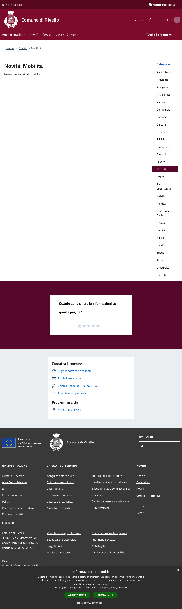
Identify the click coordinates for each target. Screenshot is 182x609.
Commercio (163, 109)
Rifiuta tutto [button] (105, 594)
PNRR (160, 196)
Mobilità (162, 169)
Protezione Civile (163, 213)
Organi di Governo (13, 476)
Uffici (5, 489)
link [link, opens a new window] (125, 587)
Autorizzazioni (100, 508)
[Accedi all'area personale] (162, 5)
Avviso (161, 102)
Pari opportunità (164, 186)
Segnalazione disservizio (61, 539)
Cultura (161, 124)
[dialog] (91, 587)
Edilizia (161, 139)
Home (10, 48)
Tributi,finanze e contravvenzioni (111, 488)
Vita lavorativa (56, 489)
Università (163, 267)
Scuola (161, 223)
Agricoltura (163, 72)
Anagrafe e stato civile (60, 476)
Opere (160, 177)
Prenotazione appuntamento (64, 533)
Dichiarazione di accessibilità (109, 552)
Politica (161, 203)
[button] (91, 603)
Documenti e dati (12, 514)
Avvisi (140, 489)
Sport (160, 245)
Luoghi (140, 506)
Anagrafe (162, 87)
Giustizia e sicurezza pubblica (109, 482)
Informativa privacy (103, 539)
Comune (162, 117)
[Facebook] (144, 19)
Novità (23, 48)
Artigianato (163, 94)
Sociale (161, 238)
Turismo (161, 260)
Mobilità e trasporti (58, 508)
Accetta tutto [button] (77, 595)
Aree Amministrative (14, 482)
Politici (6, 501)
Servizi (161, 230)
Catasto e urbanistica (60, 501)
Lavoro (161, 162)
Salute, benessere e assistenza (110, 501)
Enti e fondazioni (12, 495)
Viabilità (162, 275)
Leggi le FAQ (54, 546)
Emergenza (163, 147)
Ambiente (162, 79)
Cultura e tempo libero (60, 482)
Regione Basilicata (13, 4)
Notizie (140, 476)
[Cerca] (175, 19)
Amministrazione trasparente (109, 533)
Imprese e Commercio (60, 495)
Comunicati (143, 482)
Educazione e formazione (107, 476)
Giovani (161, 154)
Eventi (140, 513)
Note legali (98, 546)
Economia (162, 132)
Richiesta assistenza (59, 552)
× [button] (178, 570)
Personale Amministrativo (18, 508)
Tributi (161, 252)
